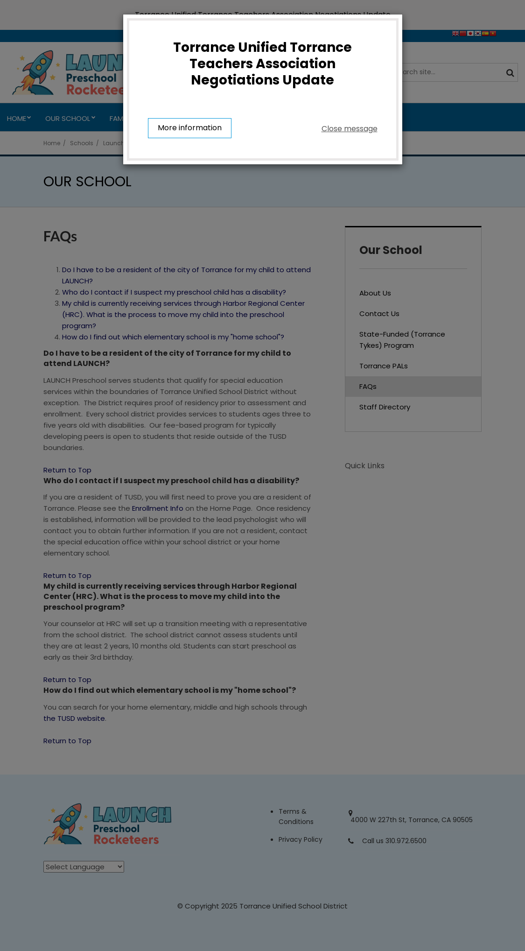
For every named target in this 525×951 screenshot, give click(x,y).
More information (190, 129)
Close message (350, 128)
